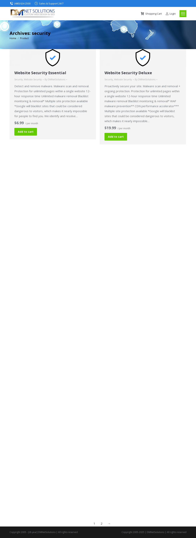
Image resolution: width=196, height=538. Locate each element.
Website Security (33, 79)
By (55, 79)
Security (18, 79)
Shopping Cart (151, 13)
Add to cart (25, 131)
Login (171, 13)
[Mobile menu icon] (183, 13)
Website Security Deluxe (128, 72)
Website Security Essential (40, 72)
